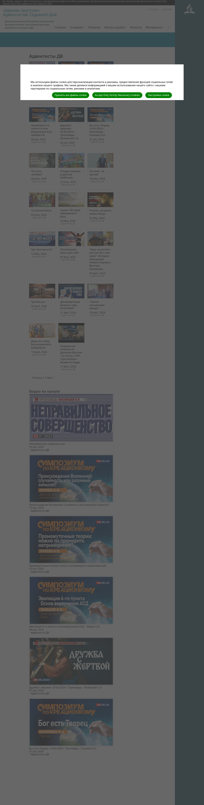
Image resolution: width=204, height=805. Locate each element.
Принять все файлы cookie (71, 95)
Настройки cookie (158, 95)
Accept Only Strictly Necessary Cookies (117, 95)
